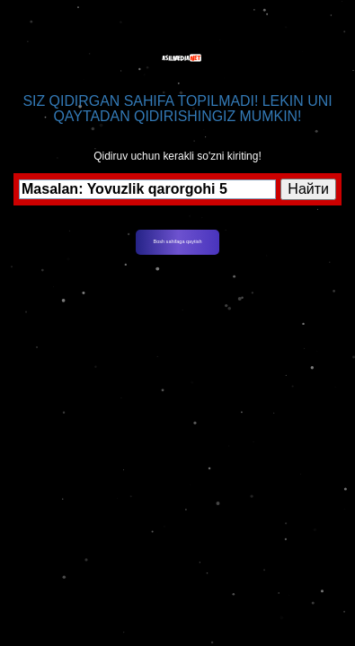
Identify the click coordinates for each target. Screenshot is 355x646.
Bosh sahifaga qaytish (178, 241)
